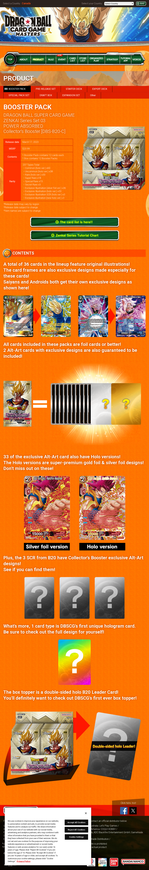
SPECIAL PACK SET (19, 95)
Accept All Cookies (76, 822)
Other (93, 95)
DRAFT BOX (46, 95)
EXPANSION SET (71, 95)
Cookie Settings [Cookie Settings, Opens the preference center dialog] (76, 837)
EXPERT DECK (99, 89)
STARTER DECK (74, 89)
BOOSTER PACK (15, 89)
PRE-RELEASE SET (46, 89)
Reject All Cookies (76, 830)
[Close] (86, 813)
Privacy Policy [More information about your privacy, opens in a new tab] (23, 861)
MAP (142, 3)
